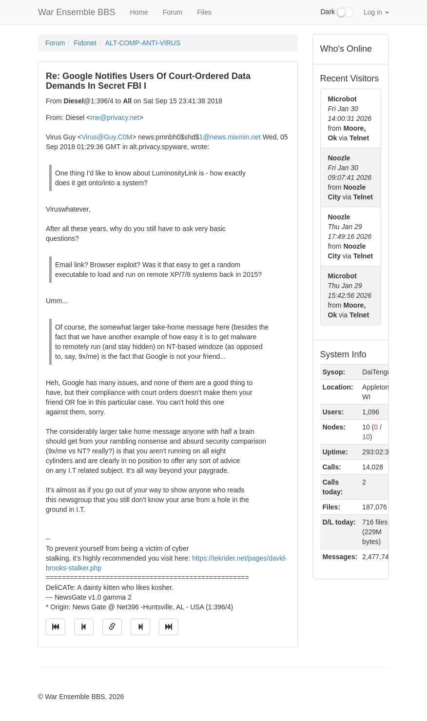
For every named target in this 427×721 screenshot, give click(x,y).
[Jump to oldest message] (55, 627)
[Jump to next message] (140, 627)
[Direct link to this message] (112, 627)
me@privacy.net (114, 117)
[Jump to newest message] (168, 627)
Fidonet (85, 43)
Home (139, 12)
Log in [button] (376, 12)
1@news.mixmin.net (230, 137)
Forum (172, 12)
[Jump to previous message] (84, 627)
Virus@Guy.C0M (106, 137)
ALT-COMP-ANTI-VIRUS (143, 43)
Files (204, 12)
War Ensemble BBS (76, 12)
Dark (337, 12)
